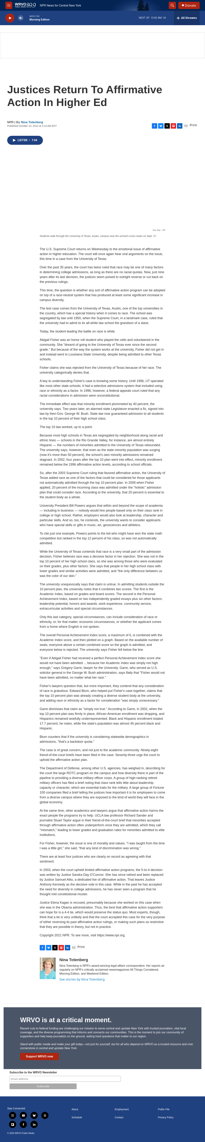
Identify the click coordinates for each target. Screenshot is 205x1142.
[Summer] (102, 45)
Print (193, 125)
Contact (119, 1117)
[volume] (21, 18)
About (75, 1109)
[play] (10, 18)
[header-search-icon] (172, 5)
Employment (122, 1109)
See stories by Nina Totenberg (82, 979)
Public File (164, 1109)
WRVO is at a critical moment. (65, 1020)
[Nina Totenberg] (48, 968)
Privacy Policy (166, 1117)
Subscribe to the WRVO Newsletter (33, 1072)
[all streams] (187, 18)
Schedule (77, 1117)
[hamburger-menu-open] (8, 5)
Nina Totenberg (32, 122)
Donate (190, 5)
